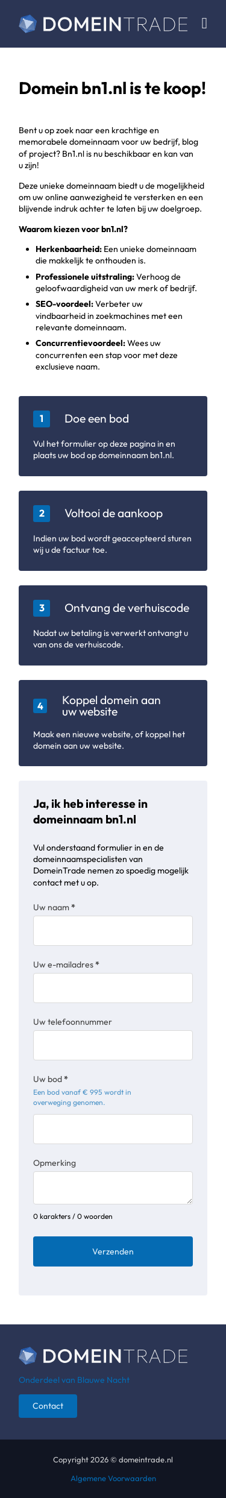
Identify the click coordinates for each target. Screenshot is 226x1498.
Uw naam (54, 907)
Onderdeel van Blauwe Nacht (74, 1379)
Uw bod (50, 1079)
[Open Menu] (205, 23)
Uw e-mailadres (66, 964)
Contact (48, 1405)
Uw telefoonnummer (72, 1022)
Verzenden (113, 1251)
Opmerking (54, 1163)
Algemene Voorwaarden (113, 1478)
